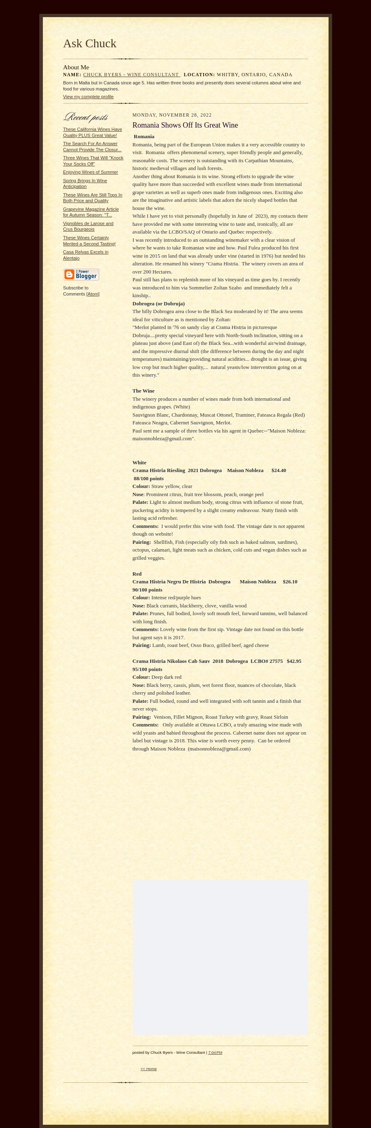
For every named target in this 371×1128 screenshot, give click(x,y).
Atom (93, 293)
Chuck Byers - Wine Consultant (131, 74)
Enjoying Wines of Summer (90, 172)
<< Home (149, 1068)
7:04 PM (215, 1052)
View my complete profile (88, 96)
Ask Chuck (90, 43)
